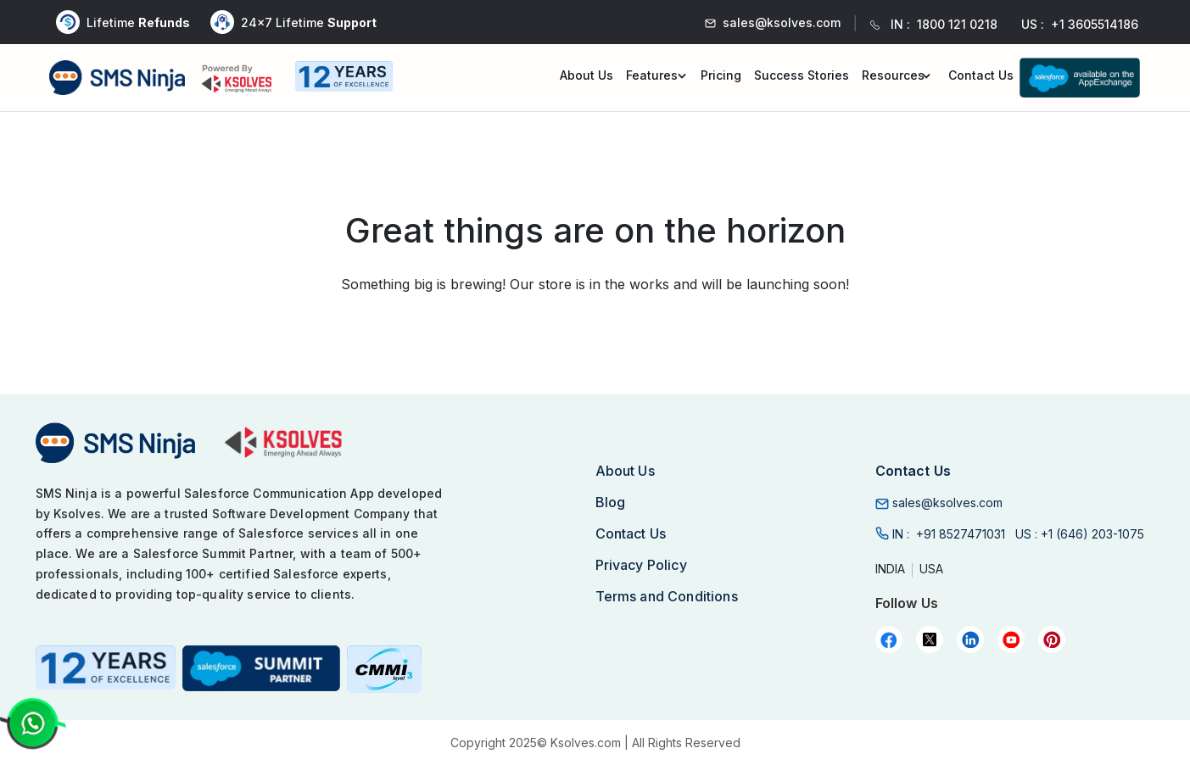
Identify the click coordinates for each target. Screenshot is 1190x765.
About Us (586, 75)
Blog (610, 502)
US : (1079, 534)
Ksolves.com (585, 742)
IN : (948, 534)
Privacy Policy (641, 564)
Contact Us (981, 75)
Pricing (721, 75)
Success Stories (801, 75)
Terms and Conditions (666, 596)
